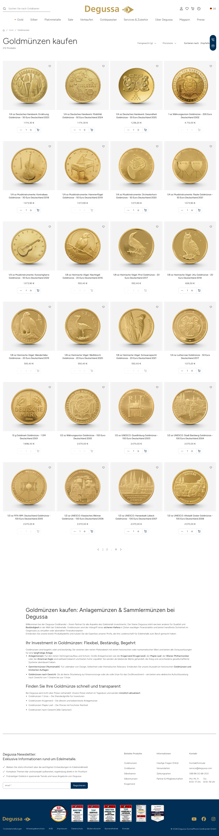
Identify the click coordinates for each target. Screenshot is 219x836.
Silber (34, 19)
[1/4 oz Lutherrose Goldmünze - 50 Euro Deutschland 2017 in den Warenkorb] (199, 371)
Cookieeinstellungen (12, 829)
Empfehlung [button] (207, 43)
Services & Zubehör (136, 19)
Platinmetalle (53, 19)
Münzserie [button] (168, 43)
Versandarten (163, 768)
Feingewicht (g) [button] (145, 43)
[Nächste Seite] (120, 549)
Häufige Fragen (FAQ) (167, 763)
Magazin (184, 19)
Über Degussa (163, 19)
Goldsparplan (108, 19)
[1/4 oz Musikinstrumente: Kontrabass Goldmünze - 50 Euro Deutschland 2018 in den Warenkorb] (38, 210)
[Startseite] (4, 30)
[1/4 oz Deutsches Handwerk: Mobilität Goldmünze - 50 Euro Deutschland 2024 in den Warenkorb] (92, 130)
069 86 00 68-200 (199, 773)
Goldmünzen (130, 763)
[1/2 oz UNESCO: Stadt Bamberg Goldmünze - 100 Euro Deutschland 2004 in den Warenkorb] (199, 451)
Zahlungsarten (164, 773)
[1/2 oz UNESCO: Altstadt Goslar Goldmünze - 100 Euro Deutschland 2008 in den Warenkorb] (199, 531)
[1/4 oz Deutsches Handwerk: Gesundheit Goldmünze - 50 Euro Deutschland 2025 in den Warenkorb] (145, 130)
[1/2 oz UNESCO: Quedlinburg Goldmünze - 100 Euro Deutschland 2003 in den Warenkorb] (145, 451)
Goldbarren (129, 768)
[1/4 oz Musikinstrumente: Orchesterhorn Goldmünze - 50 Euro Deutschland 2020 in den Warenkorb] (145, 210)
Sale (70, 19)
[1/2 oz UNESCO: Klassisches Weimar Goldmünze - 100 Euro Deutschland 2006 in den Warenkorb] (92, 531)
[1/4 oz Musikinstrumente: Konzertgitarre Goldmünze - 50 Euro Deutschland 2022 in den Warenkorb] (38, 290)
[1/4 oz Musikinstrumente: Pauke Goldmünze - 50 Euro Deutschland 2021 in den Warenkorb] (199, 210)
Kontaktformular (197, 763)
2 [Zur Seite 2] (107, 549)
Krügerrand (129, 784)
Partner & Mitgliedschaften (170, 778)
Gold (20, 19)
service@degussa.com (200, 768)
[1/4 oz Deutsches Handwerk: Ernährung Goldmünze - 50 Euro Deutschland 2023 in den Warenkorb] (38, 130)
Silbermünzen (130, 778)
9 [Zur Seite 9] (116, 549)
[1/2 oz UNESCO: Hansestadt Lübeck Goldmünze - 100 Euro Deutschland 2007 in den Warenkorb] (145, 531)
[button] (199, 8)
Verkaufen (86, 19)
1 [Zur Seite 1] (102, 549)
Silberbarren (130, 773)
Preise (201, 19)
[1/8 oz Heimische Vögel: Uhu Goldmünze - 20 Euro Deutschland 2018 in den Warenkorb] (199, 290)
